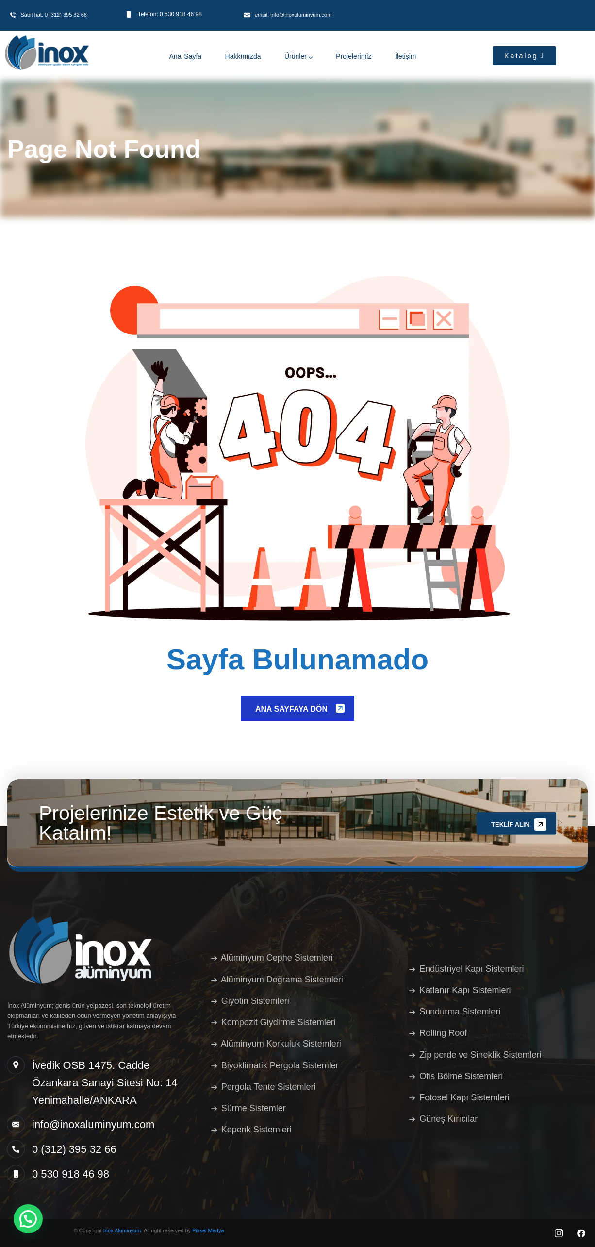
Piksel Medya (208, 1230)
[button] (28, 1218)
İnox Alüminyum (122, 1230)
